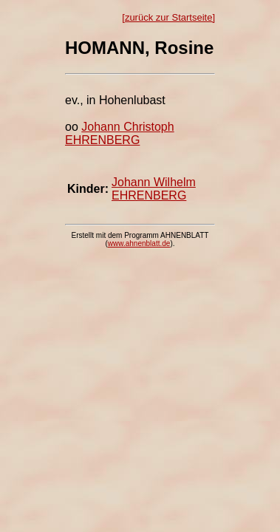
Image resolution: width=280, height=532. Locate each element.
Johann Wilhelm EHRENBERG (154, 189)
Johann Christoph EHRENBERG (119, 133)
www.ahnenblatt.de (139, 243)
